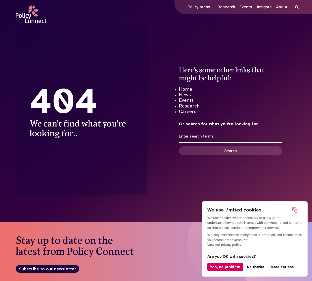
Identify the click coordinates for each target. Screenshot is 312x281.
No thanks (255, 267)
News (185, 94)
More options (282, 267)
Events (186, 100)
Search (230, 150)
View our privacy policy (224, 244)
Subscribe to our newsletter (47, 269)
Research (189, 106)
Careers (187, 111)
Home (185, 89)
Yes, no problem (225, 266)
